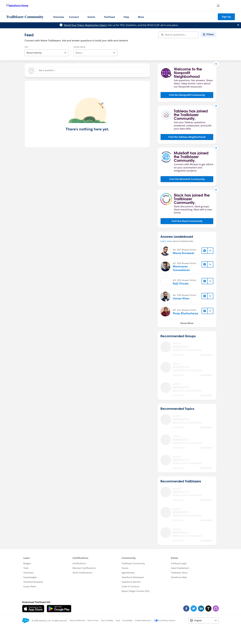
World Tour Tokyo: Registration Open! (85, 25)
